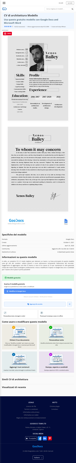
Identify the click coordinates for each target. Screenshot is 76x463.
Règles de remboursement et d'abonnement (31, 418)
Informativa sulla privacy (31, 412)
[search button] (73, 9)
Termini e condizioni (31, 409)
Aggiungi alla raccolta (34, 304)
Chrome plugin (55, 406)
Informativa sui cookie (31, 415)
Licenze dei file (31, 406)
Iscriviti (70, 3)
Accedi (61, 3)
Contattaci (54, 409)
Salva (7, 33)
